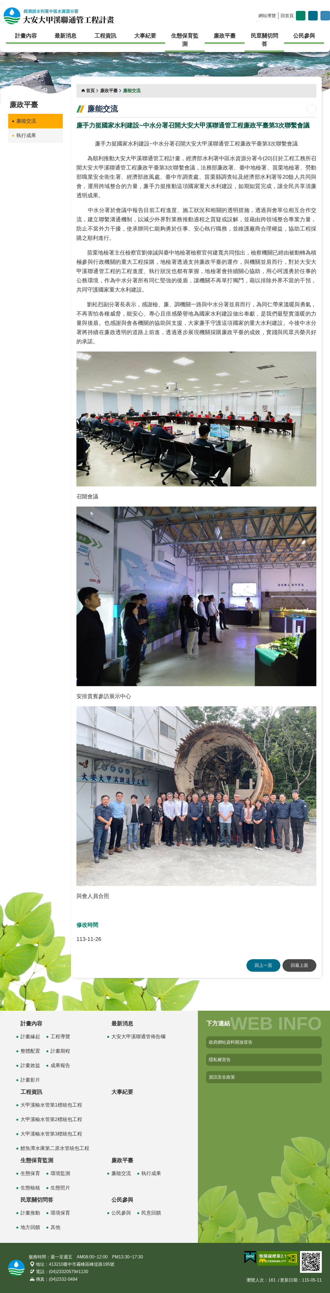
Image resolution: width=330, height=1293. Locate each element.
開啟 (325, 15)
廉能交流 (26, 121)
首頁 (90, 90)
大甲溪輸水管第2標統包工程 (51, 1119)
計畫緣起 (30, 1036)
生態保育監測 (184, 40)
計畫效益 (30, 1065)
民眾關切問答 (264, 40)
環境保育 (60, 1213)
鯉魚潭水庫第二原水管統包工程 (54, 1148)
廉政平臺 (225, 36)
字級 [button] (300, 15)
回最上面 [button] (299, 965)
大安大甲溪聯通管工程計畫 (58, 16)
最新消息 (65, 36)
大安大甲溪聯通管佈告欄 (138, 1036)
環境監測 (60, 1173)
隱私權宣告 (220, 1059)
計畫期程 (60, 1051)
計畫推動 (30, 1213)
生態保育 (30, 1173)
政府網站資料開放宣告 (230, 1042)
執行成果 (26, 135)
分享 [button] (313, 15)
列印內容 (311, 109)
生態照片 (60, 1188)
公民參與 (304, 36)
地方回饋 (30, 1227)
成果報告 (60, 1065)
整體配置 (30, 1051)
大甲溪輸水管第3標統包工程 (51, 1134)
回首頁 (287, 15)
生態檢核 (30, 1188)
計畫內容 (26, 36)
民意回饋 (151, 1213)
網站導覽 (267, 15)
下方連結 (218, 1023)
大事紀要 (145, 36)
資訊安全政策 (222, 1077)
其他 (55, 1227)
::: (2, 3)
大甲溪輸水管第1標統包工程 (51, 1105)
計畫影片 (30, 1080)
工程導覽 (60, 1036)
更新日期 (289, 1280)
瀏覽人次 (255, 1280)
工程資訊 (105, 36)
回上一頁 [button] (263, 965)
